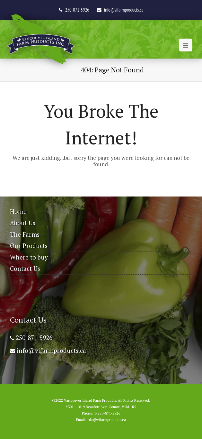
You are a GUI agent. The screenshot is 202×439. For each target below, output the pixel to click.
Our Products (29, 246)
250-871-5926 (31, 338)
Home (18, 211)
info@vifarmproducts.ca (123, 10)
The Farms (25, 234)
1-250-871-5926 (107, 413)
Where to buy (29, 257)
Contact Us (25, 268)
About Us (22, 223)
